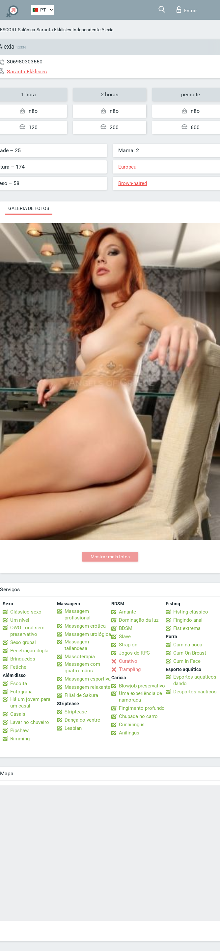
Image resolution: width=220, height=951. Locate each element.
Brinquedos (22, 659)
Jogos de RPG (134, 653)
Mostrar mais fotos (110, 556)
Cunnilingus (132, 725)
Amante (127, 612)
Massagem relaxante (87, 687)
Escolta (18, 683)
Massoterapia (80, 657)
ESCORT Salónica (17, 29)
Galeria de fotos (28, 208)
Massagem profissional (78, 614)
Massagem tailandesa (77, 645)
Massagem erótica (85, 626)
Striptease (76, 712)
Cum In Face (187, 661)
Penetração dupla (29, 651)
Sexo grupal (23, 642)
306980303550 (24, 61)
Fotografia (21, 692)
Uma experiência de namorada (140, 696)
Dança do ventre (82, 720)
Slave (125, 636)
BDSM (125, 628)
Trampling (130, 669)
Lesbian (73, 728)
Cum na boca (187, 645)
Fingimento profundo (142, 708)
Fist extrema (187, 628)
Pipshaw (19, 730)
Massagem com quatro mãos (82, 667)
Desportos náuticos (195, 692)
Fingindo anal (188, 620)
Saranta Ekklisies (54, 29)
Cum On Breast (189, 653)
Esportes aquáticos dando (194, 680)
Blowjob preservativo (142, 686)
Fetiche (18, 667)
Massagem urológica (88, 634)
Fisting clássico (190, 612)
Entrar (187, 9)
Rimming (20, 739)
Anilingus (129, 733)
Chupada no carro (138, 716)
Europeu (127, 167)
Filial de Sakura (81, 695)
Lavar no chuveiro (29, 722)
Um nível (19, 620)
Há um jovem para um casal (30, 702)
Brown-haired (132, 183)
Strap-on (128, 645)
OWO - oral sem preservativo (27, 631)
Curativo (128, 661)
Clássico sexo (25, 612)
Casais (17, 714)
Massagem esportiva (88, 679)
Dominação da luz (138, 620)
